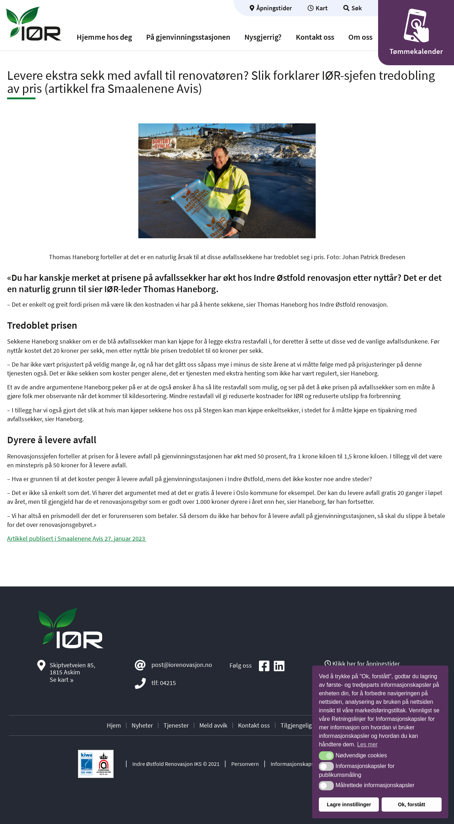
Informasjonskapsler (295, 763)
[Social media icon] (264, 666)
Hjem (114, 725)
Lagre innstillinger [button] (349, 804)
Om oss (360, 37)
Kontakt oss (315, 37)
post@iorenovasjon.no (181, 665)
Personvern (245, 763)
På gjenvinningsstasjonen (188, 37)
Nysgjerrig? (263, 37)
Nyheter (142, 725)
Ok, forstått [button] (411, 804)
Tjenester (176, 725)
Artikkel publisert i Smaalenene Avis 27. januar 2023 (76, 538)
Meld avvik (213, 725)
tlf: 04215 (163, 683)
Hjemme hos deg (104, 37)
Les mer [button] (367, 744)
